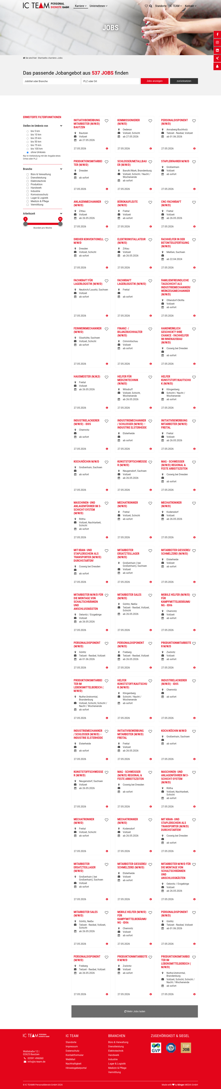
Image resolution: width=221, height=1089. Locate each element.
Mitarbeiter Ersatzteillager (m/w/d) (128, 553)
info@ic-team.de (36, 1061)
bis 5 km (35, 131)
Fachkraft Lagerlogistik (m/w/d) (131, 282)
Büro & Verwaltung (41, 174)
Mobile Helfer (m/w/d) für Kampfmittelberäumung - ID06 (175, 600)
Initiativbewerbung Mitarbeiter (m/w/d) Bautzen (87, 123)
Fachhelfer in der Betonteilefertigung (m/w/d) (175, 242)
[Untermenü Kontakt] (196, 5)
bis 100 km (37, 148)
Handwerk (36, 187)
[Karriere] (86, 5)
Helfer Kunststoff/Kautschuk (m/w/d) (176, 380)
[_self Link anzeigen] (217, 66)
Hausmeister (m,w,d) (87, 376)
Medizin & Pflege (40, 201)
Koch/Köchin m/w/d (86, 461)
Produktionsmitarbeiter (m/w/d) (88, 163)
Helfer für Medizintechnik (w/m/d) (127, 380)
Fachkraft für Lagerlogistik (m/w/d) (88, 282)
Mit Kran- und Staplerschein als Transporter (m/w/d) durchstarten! (87, 555)
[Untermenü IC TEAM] (181, 5)
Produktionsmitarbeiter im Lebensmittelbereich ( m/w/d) (88, 686)
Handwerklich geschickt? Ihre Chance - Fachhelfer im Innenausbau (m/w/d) (175, 335)
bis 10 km (36, 134)
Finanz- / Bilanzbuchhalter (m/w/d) (129, 332)
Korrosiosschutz (39, 194)
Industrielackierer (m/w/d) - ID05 (86, 422)
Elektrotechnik (38, 181)
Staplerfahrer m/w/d (175, 161)
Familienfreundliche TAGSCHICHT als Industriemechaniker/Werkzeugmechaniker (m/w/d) (176, 287)
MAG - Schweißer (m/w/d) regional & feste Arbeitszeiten (174, 465)
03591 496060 (35, 1058)
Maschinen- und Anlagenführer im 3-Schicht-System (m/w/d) (87, 508)
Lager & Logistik (39, 197)
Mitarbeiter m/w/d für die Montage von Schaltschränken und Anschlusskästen (88, 602)
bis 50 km (36, 141)
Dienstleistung (38, 177)
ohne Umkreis (38, 152)
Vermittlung (37, 204)
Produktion (37, 184)
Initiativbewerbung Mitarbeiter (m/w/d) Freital (174, 424)
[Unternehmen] (107, 5)
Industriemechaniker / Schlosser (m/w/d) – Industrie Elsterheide (132, 424)
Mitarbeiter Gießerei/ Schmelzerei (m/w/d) (175, 551)
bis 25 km (36, 138)
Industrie (35, 191)
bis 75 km (36, 145)
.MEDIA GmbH (188, 1084)
